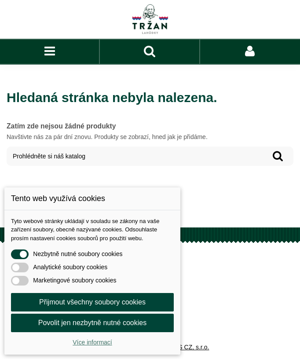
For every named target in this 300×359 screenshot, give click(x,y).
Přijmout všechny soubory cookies (92, 302)
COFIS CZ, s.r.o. (186, 347)
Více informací (92, 342)
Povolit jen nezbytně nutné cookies (92, 322)
